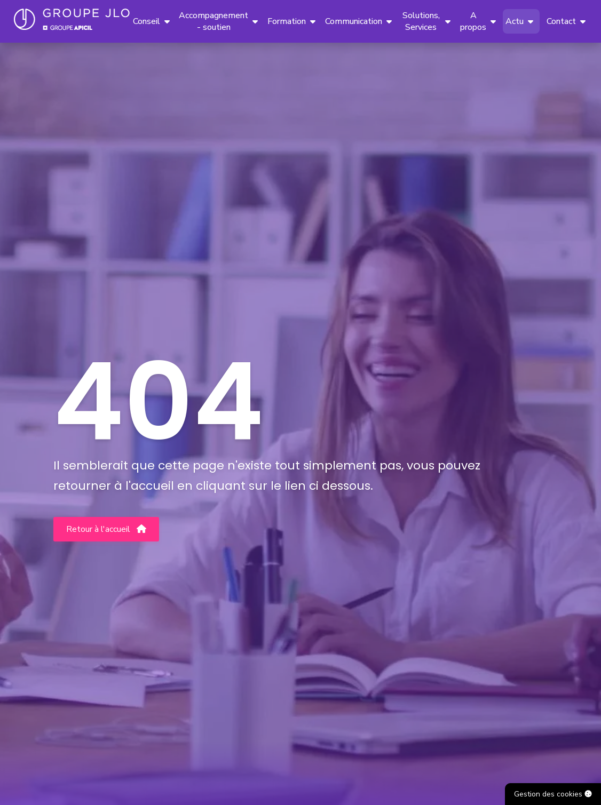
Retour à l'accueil (106, 529)
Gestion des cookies (553, 794)
